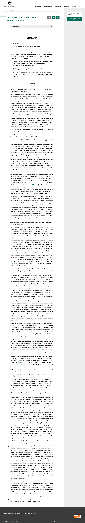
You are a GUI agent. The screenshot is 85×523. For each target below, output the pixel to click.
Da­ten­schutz (77, 519)
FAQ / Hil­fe (47, 519)
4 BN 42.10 (41, 347)
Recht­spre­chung (44, 6)
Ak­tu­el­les (65, 6)
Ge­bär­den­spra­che (71, 1)
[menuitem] (34, 6)
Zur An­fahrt (35, 513)
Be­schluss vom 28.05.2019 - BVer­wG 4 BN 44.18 (74, 19)
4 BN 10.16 (13, 266)
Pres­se (79, 1)
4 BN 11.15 (43, 182)
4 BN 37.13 (44, 410)
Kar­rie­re (53, 519)
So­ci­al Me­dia (22, 519)
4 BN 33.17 (34, 185)
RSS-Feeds (7, 519)
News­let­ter (14, 519)
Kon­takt (73, 6)
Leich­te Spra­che (61, 1)
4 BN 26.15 (14, 263)
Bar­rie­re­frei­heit (68, 519)
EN (49, 17)
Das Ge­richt (33, 6)
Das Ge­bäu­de (55, 6)
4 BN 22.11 (25, 261)
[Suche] (80, 6)
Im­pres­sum (60, 519)
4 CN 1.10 (18, 163)
